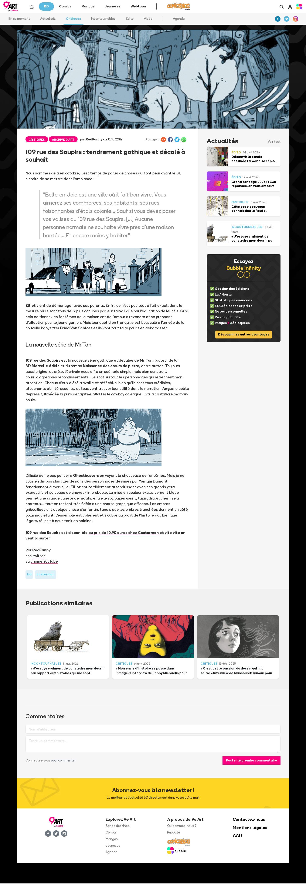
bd (29, 577)
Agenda (179, 21)
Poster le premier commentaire (251, 763)
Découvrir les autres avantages (243, 337)
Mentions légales (250, 830)
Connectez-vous (38, 763)
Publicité (173, 835)
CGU (237, 838)
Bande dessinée (118, 828)
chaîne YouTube (44, 563)
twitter (39, 558)
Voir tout (274, 144)
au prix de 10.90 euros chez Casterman (123, 535)
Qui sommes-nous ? (181, 828)
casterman (46, 577)
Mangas (112, 841)
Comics (111, 835)
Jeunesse (113, 848)
